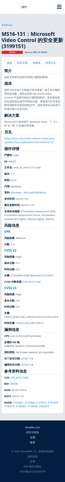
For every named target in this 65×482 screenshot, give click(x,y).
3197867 (18, 402)
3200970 (44, 406)
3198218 (9, 406)
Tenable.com (32, 427)
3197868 (29, 402)
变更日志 (51, 62)
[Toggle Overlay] (59, 7)
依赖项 (36, 62)
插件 (24, 7)
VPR (7, 231)
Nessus (7, 25)
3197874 (53, 402)
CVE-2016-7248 (32, 281)
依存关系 (22, 62)
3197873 (41, 402)
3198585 (21, 406)
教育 (32, 442)
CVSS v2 (10, 250)
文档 (32, 437)
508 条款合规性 (32, 466)
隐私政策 (32, 456)
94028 (14, 383)
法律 (32, 461)
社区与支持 (32, 432)
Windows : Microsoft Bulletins (28, 192)
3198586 (32, 406)
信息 (9, 62)
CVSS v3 (10, 288)
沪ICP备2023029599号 (32, 471)
